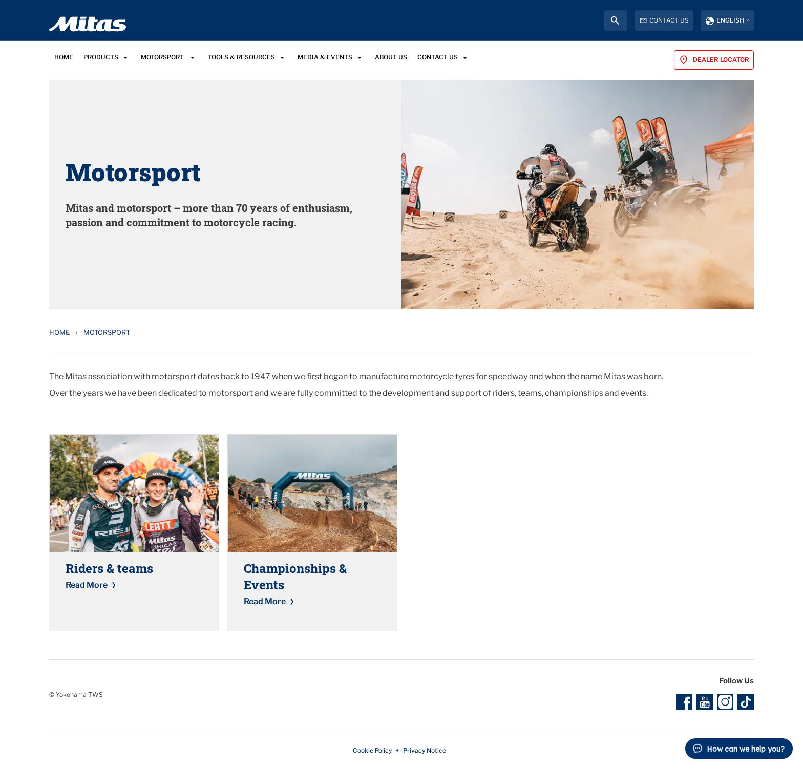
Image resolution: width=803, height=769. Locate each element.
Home (59, 332)
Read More (87, 585)
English (730, 20)
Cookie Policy (372, 750)
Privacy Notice (424, 750)
